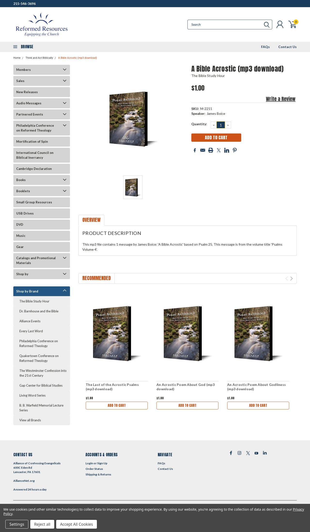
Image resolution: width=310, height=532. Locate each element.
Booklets (23, 191)
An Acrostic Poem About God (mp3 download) (185, 386)
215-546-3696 (24, 3)
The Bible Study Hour (34, 301)
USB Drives (25, 213)
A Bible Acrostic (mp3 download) (77, 57)
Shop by (22, 274)
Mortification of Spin (32, 141)
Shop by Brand (27, 291)
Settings (16, 524)
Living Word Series (32, 395)
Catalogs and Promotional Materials (36, 260)
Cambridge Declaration (34, 169)
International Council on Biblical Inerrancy (35, 155)
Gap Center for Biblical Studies (40, 385)
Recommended (96, 278)
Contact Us (287, 47)
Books (21, 180)
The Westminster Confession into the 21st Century (43, 373)
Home (17, 57)
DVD (19, 224)
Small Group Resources (34, 202)
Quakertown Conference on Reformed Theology (39, 358)
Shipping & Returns (98, 474)
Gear (20, 247)
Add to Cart (117, 405)
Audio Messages (28, 103)
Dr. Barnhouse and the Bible (38, 311)
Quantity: (199, 124)
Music (20, 236)
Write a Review (280, 99)
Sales (20, 81)
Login (89, 463)
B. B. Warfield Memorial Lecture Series (41, 407)
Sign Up (102, 463)
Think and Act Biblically (39, 57)
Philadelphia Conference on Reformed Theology (35, 128)
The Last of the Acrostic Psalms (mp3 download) (112, 386)
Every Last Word (31, 331)
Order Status (94, 469)
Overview (91, 220)
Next (291, 278)
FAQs (265, 47)
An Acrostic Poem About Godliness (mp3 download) (256, 386)
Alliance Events (29, 321)
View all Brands (30, 420)
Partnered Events (29, 114)
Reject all (42, 524)
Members (23, 70)
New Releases (27, 92)
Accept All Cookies (76, 524)
